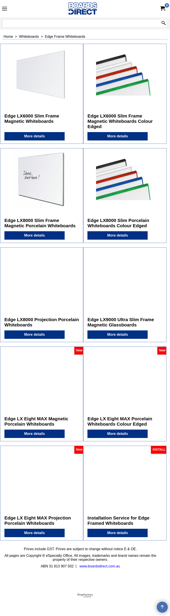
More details (34, 136)
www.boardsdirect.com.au (99, 566)
